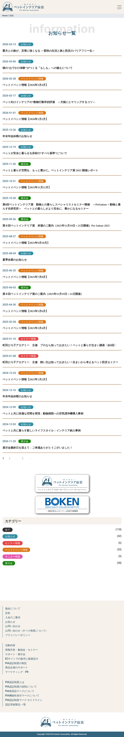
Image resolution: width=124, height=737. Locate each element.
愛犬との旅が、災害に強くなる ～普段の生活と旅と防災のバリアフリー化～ (49, 50)
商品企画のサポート (16, 667)
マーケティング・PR (17, 671)
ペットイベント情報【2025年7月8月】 (25, 276)
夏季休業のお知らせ (15, 259)
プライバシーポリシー (17, 635)
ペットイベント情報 (32, 78)
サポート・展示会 (15, 654)
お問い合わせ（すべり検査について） (26, 630)
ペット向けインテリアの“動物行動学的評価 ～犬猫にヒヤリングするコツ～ (49, 102)
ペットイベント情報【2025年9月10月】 (26, 242)
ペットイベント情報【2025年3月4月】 (25, 328)
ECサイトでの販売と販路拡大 (21, 658)
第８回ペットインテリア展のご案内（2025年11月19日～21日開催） (43, 293)
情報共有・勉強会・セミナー (21, 649)
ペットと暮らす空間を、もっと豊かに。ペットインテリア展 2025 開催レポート (50, 170)
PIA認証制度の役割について (21, 686)
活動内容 (10, 645)
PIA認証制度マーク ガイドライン (23, 700)
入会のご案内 (12, 617)
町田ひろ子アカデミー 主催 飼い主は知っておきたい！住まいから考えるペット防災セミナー (60, 362)
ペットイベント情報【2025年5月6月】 (25, 311)
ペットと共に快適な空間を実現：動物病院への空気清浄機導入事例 (43, 413)
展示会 (24, 164)
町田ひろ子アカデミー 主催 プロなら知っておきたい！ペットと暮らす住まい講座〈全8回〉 (60, 345)
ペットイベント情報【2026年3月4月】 (25, 84)
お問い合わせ (12, 626)
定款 (7, 612)
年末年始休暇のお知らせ (17, 136)
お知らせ (26, 44)
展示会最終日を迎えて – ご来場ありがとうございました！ (37, 447)
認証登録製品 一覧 (15, 704)
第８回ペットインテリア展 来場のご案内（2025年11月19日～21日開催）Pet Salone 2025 (56, 225)
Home (5, 15)
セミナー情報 (28, 338)
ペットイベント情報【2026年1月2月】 (25, 119)
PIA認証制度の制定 (16, 663)
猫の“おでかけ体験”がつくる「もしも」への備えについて (37, 67)
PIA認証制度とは (14, 682)
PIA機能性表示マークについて (22, 695)
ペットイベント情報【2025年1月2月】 (25, 379)
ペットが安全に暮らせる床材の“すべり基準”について (35, 153)
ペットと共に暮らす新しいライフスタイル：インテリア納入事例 (42, 430)
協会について (12, 608)
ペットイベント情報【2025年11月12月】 (27, 187)
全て (7, 529)
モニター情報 (12, 556)
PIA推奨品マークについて (19, 691)
